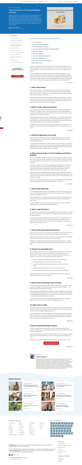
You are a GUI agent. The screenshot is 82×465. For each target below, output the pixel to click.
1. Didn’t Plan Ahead (14, 38)
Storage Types (33, 1)
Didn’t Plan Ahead (37, 42)
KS (58, 425)
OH (67, 430)
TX (66, 433)
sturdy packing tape (50, 179)
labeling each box (34, 213)
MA (71, 425)
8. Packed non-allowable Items (15, 54)
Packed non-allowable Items (39, 58)
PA (54, 433)
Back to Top (70, 82)
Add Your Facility (67, 1)
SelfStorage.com (12, 445)
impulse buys (40, 120)
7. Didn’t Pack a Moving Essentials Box (17, 52)
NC (62, 430)
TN (64, 433)
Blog (46, 1)
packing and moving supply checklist (58, 169)
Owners (60, 1)
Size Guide (41, 1)
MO (59, 428)
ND (64, 430)
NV (70, 428)
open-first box (41, 232)
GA (72, 423)
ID (53, 425)
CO (61, 423)
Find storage (17, 76)
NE (64, 428)
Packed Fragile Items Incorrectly (41, 46)
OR (51, 433)
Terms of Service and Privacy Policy (15, 459)
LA (63, 425)
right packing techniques (48, 145)
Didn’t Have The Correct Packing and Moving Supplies (46, 49)
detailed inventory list (46, 111)
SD (61, 433)
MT (62, 428)
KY (60, 425)
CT (64, 423)
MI (51, 428)
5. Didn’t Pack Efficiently (14, 48)
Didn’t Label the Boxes (38, 53)
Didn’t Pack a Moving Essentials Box (42, 55)
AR (54, 423)
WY (62, 435)
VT (71, 433)
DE (67, 423)
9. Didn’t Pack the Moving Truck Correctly (16, 57)
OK (70, 430)
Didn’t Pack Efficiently (38, 51)
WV (57, 435)
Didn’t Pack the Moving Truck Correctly (42, 60)
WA (54, 435)
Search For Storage (25, 1)
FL (69, 423)
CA (59, 423)
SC (59, 433)
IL (55, 425)
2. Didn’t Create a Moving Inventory (16, 40)
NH (67, 428)
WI (59, 435)
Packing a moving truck (35, 285)
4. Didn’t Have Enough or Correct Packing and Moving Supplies (16, 45)
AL (51, 423)
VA (51, 435)
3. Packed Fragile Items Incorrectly (16, 42)
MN (54, 428)
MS (56, 428)
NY (59, 430)
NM (56, 430)
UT (69, 433)
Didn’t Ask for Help (37, 62)
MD (68, 425)
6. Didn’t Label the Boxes (14, 50)
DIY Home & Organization (15, 7)
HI (51, 425)
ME (66, 425)
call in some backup (38, 309)
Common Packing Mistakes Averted (16, 62)
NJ (54, 430)
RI (56, 433)
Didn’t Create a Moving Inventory (41, 44)
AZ (56, 423)
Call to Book (75, 1)
